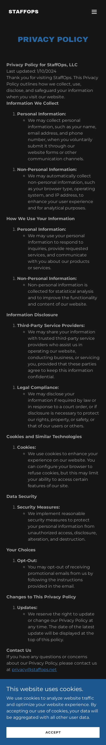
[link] (24, 11)
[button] (94, 11)
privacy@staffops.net (34, 669)
